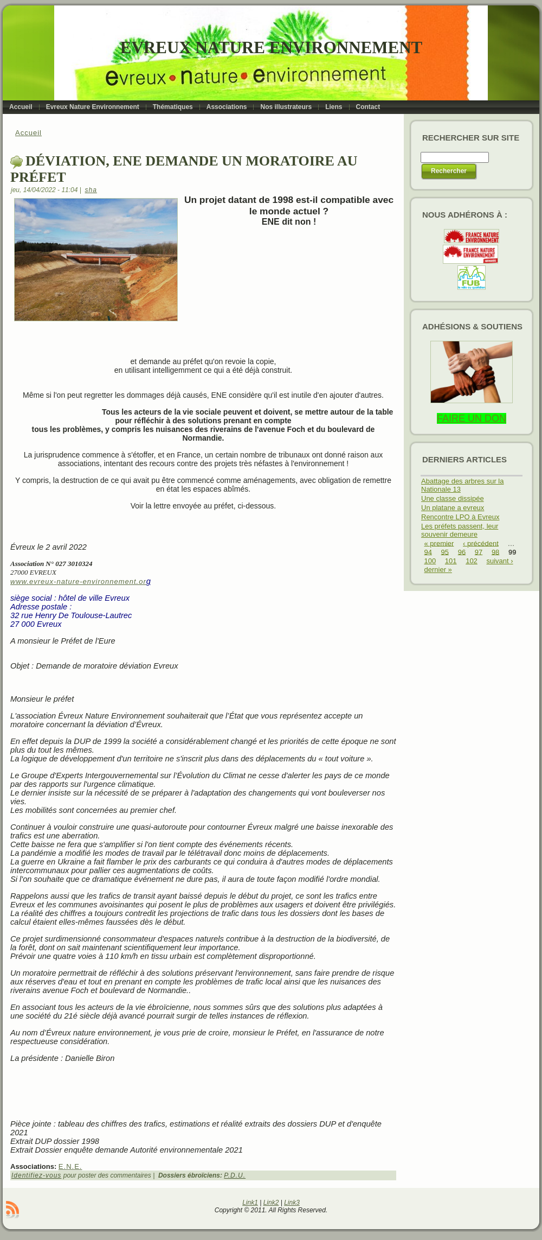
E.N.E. (70, 1166)
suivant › (499, 561)
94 (428, 552)
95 (445, 552)
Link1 (250, 1202)
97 (478, 552)
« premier (439, 543)
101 (451, 561)
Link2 (271, 1202)
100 (430, 561)
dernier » (438, 569)
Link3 (292, 1202)
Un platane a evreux (452, 508)
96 (462, 552)
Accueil (28, 133)
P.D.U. (235, 1175)
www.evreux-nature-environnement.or (78, 581)
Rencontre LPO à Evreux (460, 517)
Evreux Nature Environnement (271, 47)
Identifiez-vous (36, 1175)
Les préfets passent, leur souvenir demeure (459, 530)
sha (91, 190)
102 (472, 561)
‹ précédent (481, 543)
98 (495, 552)
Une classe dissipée (452, 498)
